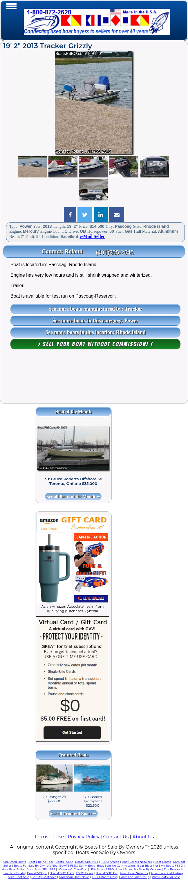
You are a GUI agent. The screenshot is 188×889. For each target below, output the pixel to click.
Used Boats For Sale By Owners (139, 869)
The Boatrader (174, 869)
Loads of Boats (14, 873)
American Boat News (74, 877)
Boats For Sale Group (134, 877)
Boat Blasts (163, 862)
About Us (143, 837)
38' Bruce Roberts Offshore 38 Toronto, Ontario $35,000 (73, 481)
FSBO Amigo (110, 862)
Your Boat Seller (13, 869)
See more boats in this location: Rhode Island (95, 332)
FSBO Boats (84, 873)
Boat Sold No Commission (116, 865)
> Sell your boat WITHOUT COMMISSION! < (95, 344)
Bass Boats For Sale (166, 877)
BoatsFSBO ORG (62, 873)
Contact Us (116, 837)
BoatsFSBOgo (37, 873)
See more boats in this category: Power (95, 320)
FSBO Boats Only (104, 877)
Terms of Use (49, 837)
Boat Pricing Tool (40, 862)
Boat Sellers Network (137, 862)
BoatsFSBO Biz (107, 873)
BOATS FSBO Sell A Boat (77, 865)
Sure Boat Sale (18, 877)
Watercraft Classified (72, 869)
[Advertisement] (94, 379)
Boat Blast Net (147, 865)
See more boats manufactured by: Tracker (95, 309)
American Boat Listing (167, 873)
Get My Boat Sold (43, 877)
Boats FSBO (64, 862)
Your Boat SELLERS (41, 869)
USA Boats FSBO (102, 869)
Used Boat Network (134, 873)
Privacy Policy (84, 837)
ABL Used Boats (14, 862)
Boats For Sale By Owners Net (35, 865)
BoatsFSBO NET (86, 862)
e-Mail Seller (92, 236)
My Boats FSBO (172, 865)
